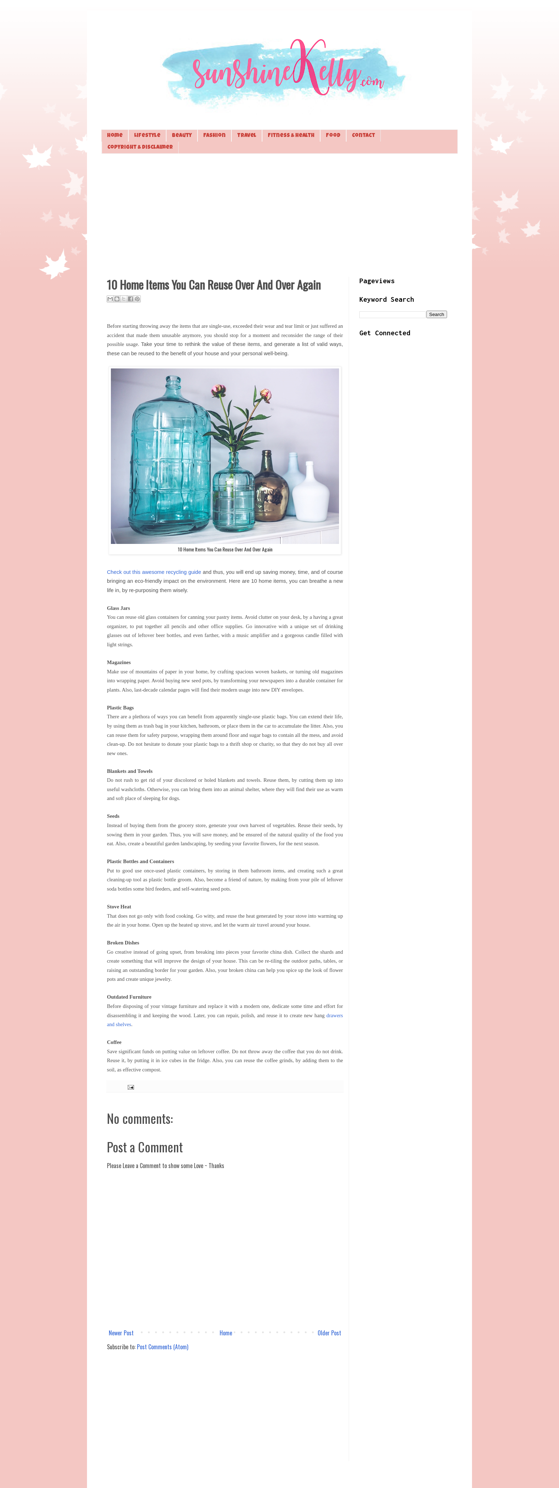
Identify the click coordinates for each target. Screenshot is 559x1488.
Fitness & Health (291, 135)
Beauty (182, 135)
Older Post (329, 1333)
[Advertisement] (279, 214)
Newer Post (121, 1333)
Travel (246, 135)
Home (115, 135)
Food (333, 135)
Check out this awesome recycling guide (154, 572)
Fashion (214, 135)
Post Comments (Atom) (162, 1346)
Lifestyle (147, 135)
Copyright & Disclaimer (140, 147)
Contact (363, 135)
